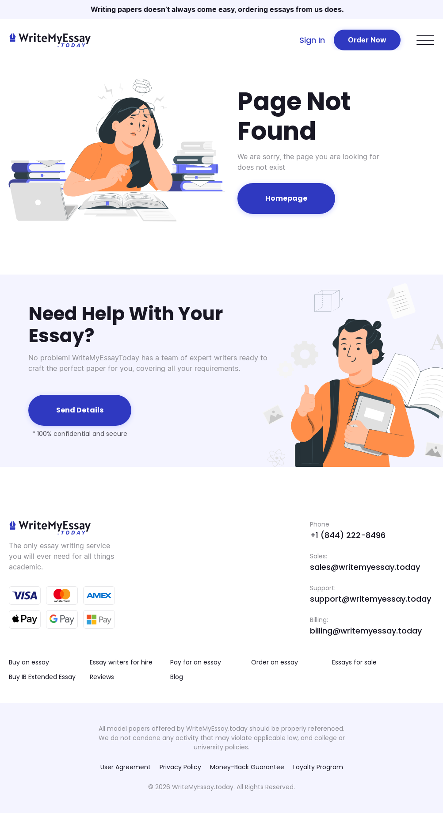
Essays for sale (354, 662)
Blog (176, 676)
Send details (79, 410)
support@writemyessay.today (370, 598)
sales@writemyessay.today (365, 567)
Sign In (312, 40)
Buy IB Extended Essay (42, 676)
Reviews (102, 676)
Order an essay (274, 662)
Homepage (286, 198)
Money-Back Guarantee (247, 767)
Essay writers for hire (121, 662)
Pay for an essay (195, 662)
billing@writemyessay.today (366, 630)
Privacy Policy (180, 767)
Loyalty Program (318, 767)
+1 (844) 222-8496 (348, 535)
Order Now (367, 39)
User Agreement (125, 767)
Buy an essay (29, 662)
